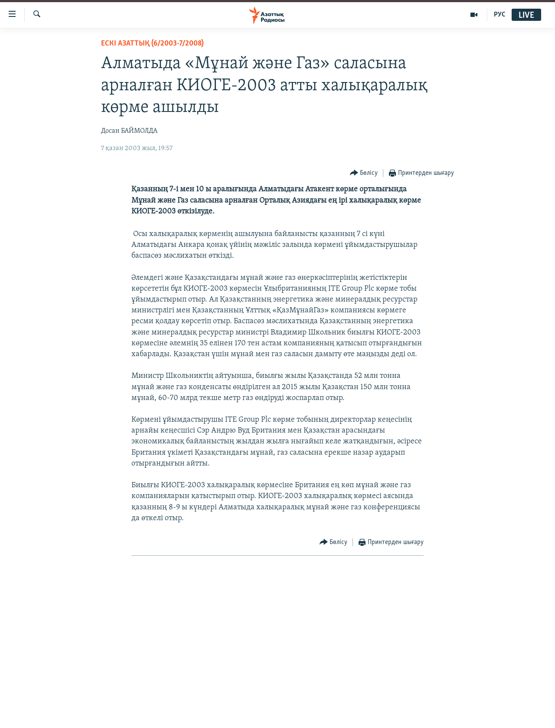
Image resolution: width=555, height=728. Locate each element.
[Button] (364, 173)
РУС (500, 14)
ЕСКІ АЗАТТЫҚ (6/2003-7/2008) (152, 43)
